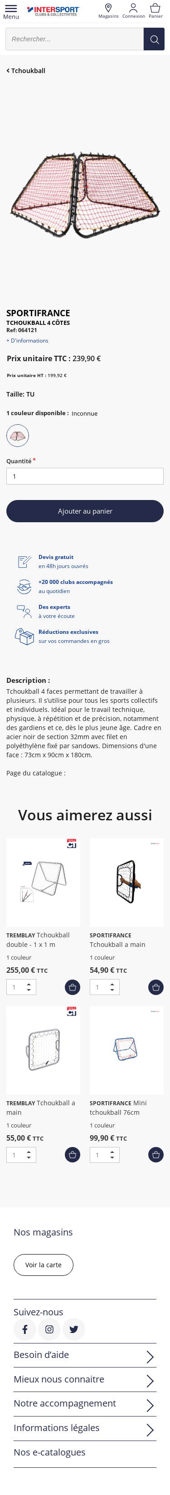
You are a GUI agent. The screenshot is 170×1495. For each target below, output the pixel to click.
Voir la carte (43, 1264)
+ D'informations (27, 340)
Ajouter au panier (85, 510)
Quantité (18, 461)
